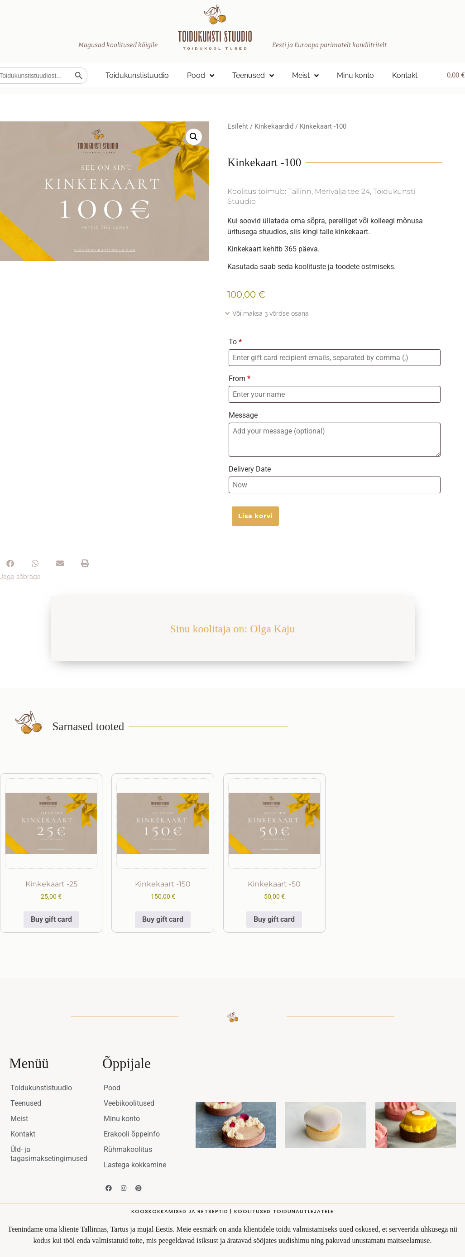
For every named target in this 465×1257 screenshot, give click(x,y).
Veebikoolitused (129, 1103)
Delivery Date (250, 469)
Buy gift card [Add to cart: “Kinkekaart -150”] (162, 919)
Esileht (237, 126)
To (235, 341)
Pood (200, 75)
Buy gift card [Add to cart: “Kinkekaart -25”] (51, 919)
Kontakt (404, 75)
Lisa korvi (255, 516)
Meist (305, 75)
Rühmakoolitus (128, 1149)
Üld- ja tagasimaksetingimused (48, 1154)
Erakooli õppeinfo (132, 1134)
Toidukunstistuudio (137, 75)
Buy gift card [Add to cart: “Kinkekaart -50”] (274, 919)
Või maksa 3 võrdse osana (270, 313)
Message (243, 415)
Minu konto (355, 75)
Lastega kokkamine (135, 1165)
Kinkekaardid (273, 126)
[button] (194, 137)
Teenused (253, 75)
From (239, 378)
